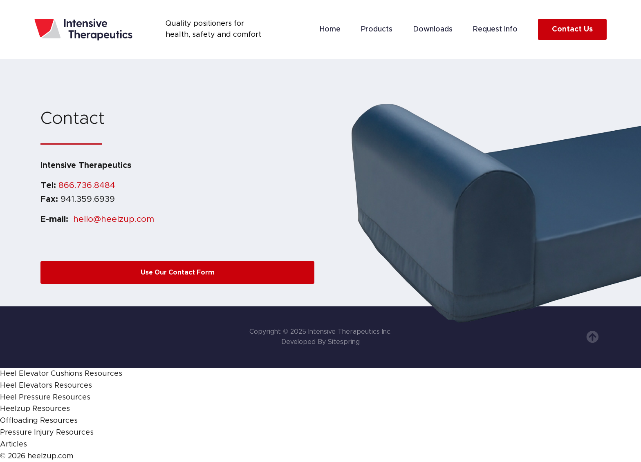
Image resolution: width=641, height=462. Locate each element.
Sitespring (344, 342)
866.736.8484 (86, 185)
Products (376, 29)
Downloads (433, 29)
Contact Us (572, 29)
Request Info (495, 29)
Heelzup (15, 409)
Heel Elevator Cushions (41, 373)
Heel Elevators (26, 385)
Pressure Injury (27, 432)
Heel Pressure (25, 397)
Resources (103, 373)
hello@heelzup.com (113, 219)
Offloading (19, 420)
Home (330, 29)
